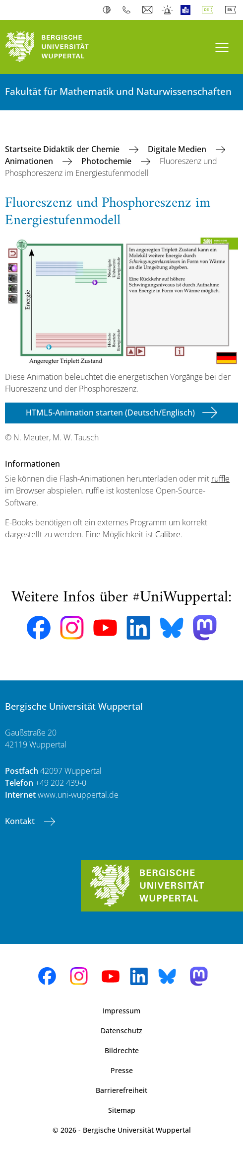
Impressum (121, 1010)
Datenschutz (121, 1030)
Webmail (148, 10)
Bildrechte (122, 1050)
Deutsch (209, 10)
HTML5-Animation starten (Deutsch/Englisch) (110, 412)
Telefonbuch (128, 10)
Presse (122, 1070)
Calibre (168, 534)
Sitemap (121, 1110)
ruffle (220, 478)
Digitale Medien (178, 149)
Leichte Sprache (188, 10)
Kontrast (109, 10)
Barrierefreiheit (121, 1090)
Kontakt (21, 821)
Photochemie (107, 161)
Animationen (30, 161)
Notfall (168, 10)
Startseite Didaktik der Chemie (63, 149)
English (233, 10)
